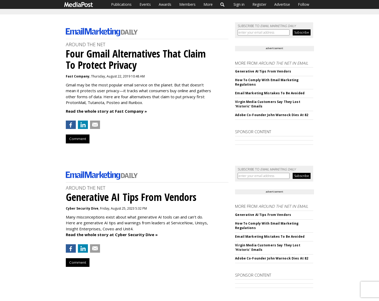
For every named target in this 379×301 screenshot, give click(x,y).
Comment (77, 138)
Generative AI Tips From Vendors (263, 71)
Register (259, 4)
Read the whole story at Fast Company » (106, 111)
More (208, 4)
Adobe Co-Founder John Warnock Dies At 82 (271, 115)
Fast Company (77, 76)
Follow (303, 4)
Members (187, 4)
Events (145, 4)
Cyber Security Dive (82, 208)
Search (222, 4)
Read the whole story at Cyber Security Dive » (112, 234)
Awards (165, 4)
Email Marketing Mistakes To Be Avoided (270, 93)
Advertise (282, 4)
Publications (121, 4)
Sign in (239, 4)
